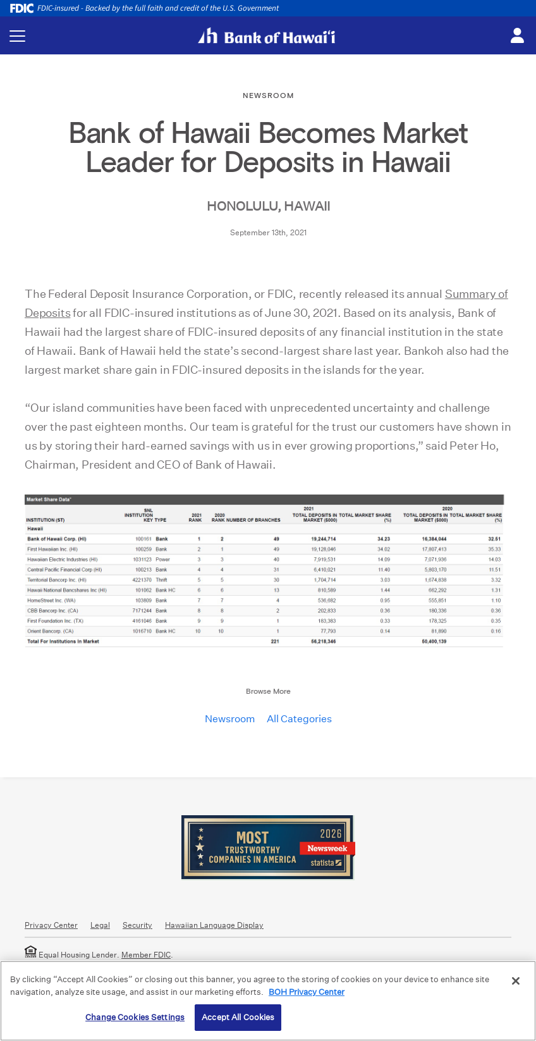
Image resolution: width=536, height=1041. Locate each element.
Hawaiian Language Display (214, 925)
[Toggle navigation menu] (17, 36)
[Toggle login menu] (517, 36)
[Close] (516, 981)
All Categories (299, 719)
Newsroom (230, 719)
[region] (268, 1001)
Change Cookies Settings (135, 1017)
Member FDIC (146, 954)
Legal (100, 925)
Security (137, 925)
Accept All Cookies (238, 1017)
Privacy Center (51, 925)
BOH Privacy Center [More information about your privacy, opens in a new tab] (306, 992)
